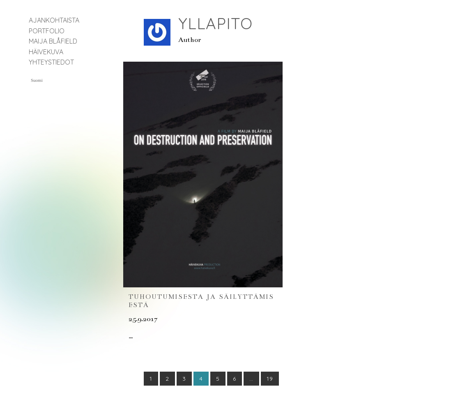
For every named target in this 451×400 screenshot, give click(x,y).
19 (270, 378)
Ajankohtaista (54, 20)
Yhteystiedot (51, 62)
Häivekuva (46, 52)
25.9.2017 (143, 319)
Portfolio (46, 31)
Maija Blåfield (53, 41)
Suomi (37, 80)
